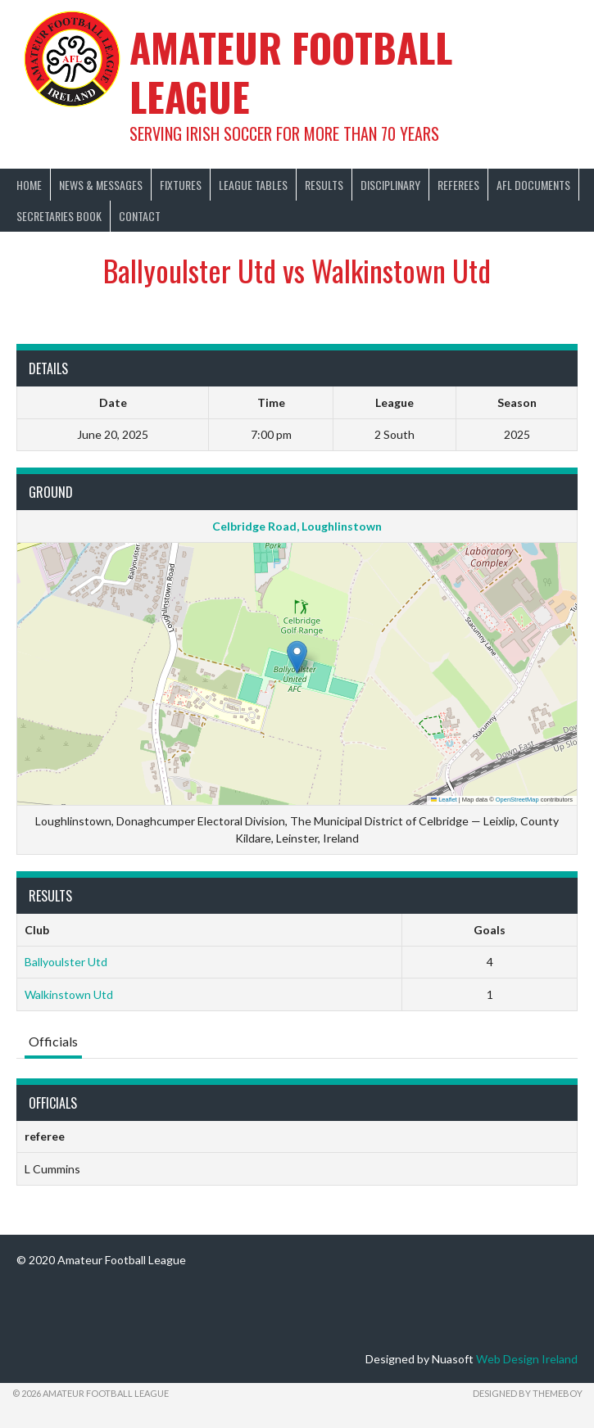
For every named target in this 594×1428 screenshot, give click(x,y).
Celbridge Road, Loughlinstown (297, 526)
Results (324, 184)
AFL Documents (533, 184)
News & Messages (101, 184)
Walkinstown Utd (69, 994)
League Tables (253, 184)
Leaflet (444, 799)
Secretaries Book (59, 215)
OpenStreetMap (517, 799)
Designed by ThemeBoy (528, 1393)
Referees (458, 184)
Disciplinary (390, 184)
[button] (297, 657)
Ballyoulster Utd (66, 962)
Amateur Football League (290, 71)
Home (29, 184)
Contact (140, 215)
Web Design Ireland (527, 1359)
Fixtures (181, 184)
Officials (53, 1041)
